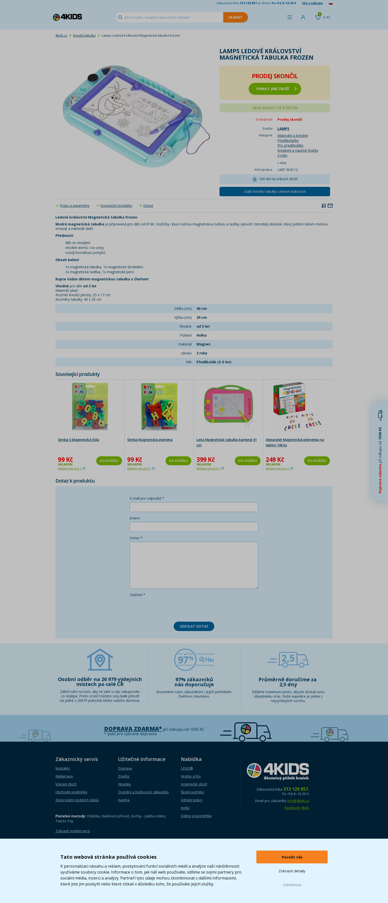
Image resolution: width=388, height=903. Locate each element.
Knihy (185, 807)
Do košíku (109, 460)
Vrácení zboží (65, 784)
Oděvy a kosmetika (196, 815)
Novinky (124, 784)
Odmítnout (292, 884)
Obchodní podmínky (71, 792)
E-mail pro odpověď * (147, 498)
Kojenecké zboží (194, 784)
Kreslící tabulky (84, 35)
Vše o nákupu (312, 3)
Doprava (125, 768)
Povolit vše (292, 856)
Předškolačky (288, 140)
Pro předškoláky (290, 145)
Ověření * (137, 594)
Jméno (135, 518)
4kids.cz (61, 35)
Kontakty (62, 768)
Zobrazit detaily (292, 870)
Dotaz (148, 205)
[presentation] (167, 608)
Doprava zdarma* (133, 728)
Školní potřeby (192, 792)
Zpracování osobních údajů (77, 800)
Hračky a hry (191, 776)
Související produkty (116, 205)
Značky (123, 776)
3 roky (282, 155)
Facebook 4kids (296, 807)
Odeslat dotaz (194, 626)
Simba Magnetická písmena (149, 439)
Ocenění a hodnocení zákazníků (143, 792)
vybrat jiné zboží (276, 88)
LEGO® (187, 768)
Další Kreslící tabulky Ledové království (275, 191)
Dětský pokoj (191, 800)
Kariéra (123, 800)
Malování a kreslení (292, 135)
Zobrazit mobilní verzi (72, 831)
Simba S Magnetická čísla (78, 439)
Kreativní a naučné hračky (297, 150)
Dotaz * (136, 538)
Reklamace (64, 776)
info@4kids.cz (298, 800)
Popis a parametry (74, 205)
